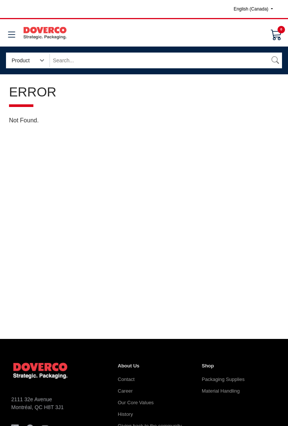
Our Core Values (136, 402)
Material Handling (221, 391)
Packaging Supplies (223, 379)
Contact (126, 379)
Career (125, 391)
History (125, 414)
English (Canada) (252, 9)
